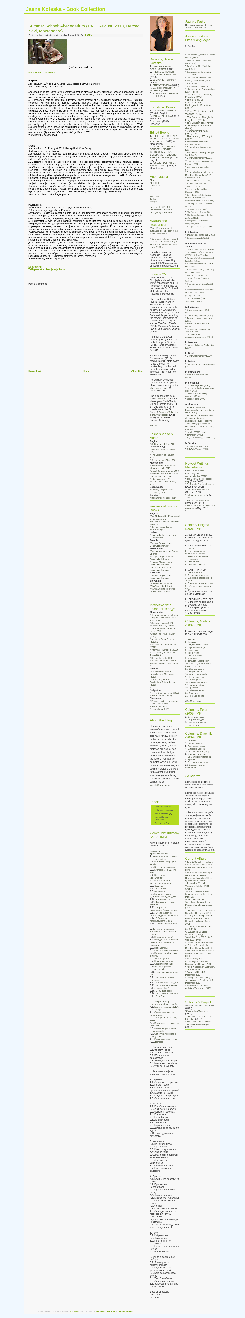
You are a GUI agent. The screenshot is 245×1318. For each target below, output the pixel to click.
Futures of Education (164, 810)
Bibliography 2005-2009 (161, 212)
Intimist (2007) (193, 186)
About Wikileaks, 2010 (161, 476)
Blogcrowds (126, 1311)
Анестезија (159, 969)
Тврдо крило (160, 888)
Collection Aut (163, 399)
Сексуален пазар (196, 717)
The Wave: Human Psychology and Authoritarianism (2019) (196, 473)
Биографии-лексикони (165, 867)
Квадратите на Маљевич (166, 950)
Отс (200, 315)
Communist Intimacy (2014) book (196, 132)
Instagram (154, 201)
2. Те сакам (190, 642)
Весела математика (197, 722)
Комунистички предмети (167, 983)
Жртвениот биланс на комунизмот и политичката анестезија (163, 931)
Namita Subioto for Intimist (163, 589)
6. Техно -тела (192, 653)
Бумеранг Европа (196, 749)
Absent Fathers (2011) (161, 695)
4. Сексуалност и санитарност (199, 583)
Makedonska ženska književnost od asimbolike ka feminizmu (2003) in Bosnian (199, 292)
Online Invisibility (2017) (162, 626)
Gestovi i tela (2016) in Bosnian (200, 249)
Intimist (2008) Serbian (197, 275)
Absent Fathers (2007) (196, 183)
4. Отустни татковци (195, 647)
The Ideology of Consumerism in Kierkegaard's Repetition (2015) (198, 104)
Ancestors (154, 183)
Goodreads (155, 185)
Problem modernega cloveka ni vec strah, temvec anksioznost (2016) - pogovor (199, 418)
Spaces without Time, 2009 (163, 460)
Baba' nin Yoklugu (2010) (198, 449)
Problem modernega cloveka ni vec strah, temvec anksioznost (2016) (164, 703)
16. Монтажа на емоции (196, 682)
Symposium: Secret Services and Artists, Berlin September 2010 (199, 953)
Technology (160, 823)
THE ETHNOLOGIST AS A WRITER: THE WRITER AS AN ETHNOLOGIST (164, 138)
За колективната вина (166, 985)
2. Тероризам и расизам (197, 575)
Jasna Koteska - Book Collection (65, 9)
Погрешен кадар (196, 719)
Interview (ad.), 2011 (161, 479)
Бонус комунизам (196, 746)
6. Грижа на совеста (195, 564)
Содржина (155, 851)
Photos (153, 180)
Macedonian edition (159, 388)
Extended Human (163, 806)
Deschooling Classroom (41, 72)
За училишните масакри (200, 757)
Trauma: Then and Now (198, 500)
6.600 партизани (164, 991)
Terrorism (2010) (194, 177)
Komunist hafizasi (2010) (197, 446)
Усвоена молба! (163, 899)
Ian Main (74, 1311)
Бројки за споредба (159, 853)
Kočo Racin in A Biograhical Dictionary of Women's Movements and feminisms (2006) (199, 198)
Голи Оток (160, 996)
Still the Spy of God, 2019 (163, 444)
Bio (151, 188)
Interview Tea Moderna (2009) (165, 650)
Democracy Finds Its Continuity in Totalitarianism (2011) (162, 682)
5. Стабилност (192, 562)
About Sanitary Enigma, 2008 (165, 471)
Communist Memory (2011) (199, 158)
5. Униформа (191, 650)
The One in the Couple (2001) (199, 212)
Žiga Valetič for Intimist (161, 586)
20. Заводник (191, 693)
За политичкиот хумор (198, 751)
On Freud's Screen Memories (200, 484)
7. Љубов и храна (193, 655)
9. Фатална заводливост (197, 661)
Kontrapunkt (35, 266)
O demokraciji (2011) (160, 709)
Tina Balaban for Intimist (162, 583)
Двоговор (158, 1042)
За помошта (160, 891)
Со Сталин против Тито (167, 993)
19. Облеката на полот (196, 690)
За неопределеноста (198, 762)
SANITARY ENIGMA (162, 85)
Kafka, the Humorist (196, 495)
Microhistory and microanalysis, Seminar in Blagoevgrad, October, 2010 (198, 961)
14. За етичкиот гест (195, 677)
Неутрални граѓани (163, 961)
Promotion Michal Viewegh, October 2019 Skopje (197, 886)
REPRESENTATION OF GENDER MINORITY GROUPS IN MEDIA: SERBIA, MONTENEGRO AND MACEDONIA (163, 152)
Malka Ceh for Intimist (161, 591)
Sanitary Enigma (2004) (197, 209)
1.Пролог (189, 548)
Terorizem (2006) (195, 435)
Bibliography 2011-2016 (161, 207)
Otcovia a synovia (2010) (198, 385)
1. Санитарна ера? (194, 572)
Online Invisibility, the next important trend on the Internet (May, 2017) (199, 894)
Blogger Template (105, 1311)
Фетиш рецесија (195, 743)
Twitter (153, 199)
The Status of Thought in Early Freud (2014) (199, 119)
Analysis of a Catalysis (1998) (199, 226)
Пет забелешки (161, 948)
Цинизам (192, 741)
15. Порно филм (193, 679)
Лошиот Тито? (162, 988)
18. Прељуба (191, 688)
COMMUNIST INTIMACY (164, 80)
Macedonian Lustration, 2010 (164, 473)
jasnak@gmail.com (160, 785)
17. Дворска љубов (194, 685)
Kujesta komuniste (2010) (198, 238)
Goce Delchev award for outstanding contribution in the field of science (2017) (164, 231)
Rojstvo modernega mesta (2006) (201, 437)
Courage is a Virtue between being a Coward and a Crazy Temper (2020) (164, 617)
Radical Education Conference (200, 1005)
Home (86, 371)
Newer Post (34, 371)
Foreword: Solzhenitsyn (198, 489)
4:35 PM (88, 35)
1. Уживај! (190, 639)
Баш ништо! (193, 725)
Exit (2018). (192, 83)
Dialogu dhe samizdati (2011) (201, 235)
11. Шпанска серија (194, 669)
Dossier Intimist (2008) (161, 658)
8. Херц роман (192, 658)
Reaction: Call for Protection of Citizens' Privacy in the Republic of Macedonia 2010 (199, 945)
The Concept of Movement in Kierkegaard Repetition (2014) (199, 126)
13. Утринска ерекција (196, 674)
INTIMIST (157, 121)
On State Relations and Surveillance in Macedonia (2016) (162, 674)
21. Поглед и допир (194, 696)
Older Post (137, 371)
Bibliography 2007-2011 (161, 210)
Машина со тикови (197, 754)
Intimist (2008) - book (197, 432)
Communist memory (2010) (199, 356)
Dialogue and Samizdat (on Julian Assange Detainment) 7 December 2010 (199, 980)
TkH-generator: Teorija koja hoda (46, 269)
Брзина (191, 759)
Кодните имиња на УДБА (166, 1007)
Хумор (157, 1009)
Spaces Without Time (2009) (199, 180)
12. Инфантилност (194, 671)
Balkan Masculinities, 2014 (163, 498)
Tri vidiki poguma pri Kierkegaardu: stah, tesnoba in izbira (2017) (199, 410)
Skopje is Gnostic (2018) (162, 623)
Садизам (158, 886)
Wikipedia (154, 196)
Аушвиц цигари (161, 958)
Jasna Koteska (161, 813)
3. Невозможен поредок (196, 556)
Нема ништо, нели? (163, 937)
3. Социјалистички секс (196, 645)
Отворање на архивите (167, 923)
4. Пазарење (191, 559)
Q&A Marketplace (193, 701)
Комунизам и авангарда (166, 1039)
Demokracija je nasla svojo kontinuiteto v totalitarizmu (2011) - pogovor (199, 426)
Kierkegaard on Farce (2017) (199, 86)
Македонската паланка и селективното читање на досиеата (164, 942)
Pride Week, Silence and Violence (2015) (199, 112)
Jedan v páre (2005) (196, 399)
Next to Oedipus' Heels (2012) (165, 693)
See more (155, 425)
